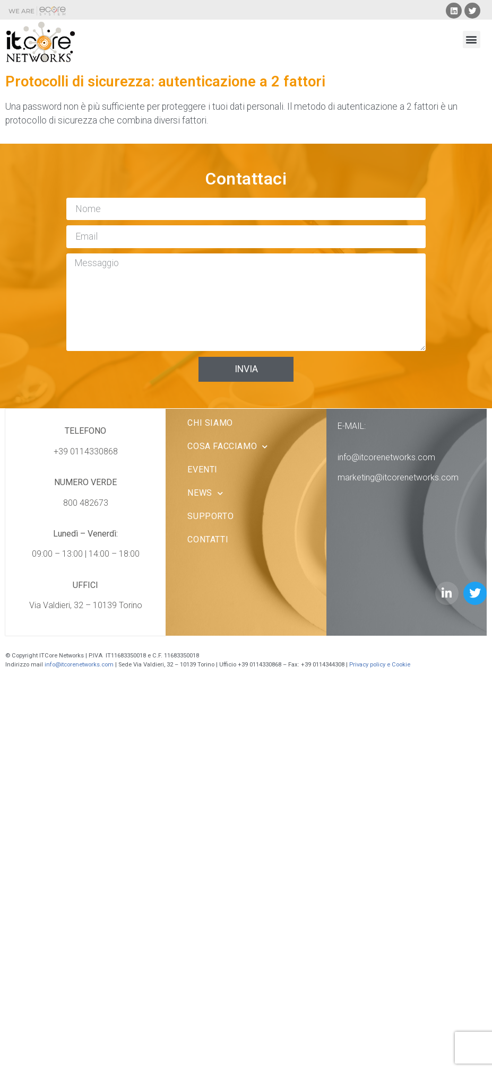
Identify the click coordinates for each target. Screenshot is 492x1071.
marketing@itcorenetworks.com (398, 477)
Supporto (210, 516)
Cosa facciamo (227, 446)
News (205, 493)
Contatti (207, 539)
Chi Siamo (209, 423)
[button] (471, 39)
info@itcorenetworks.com (386, 457)
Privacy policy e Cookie (380, 664)
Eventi (202, 469)
